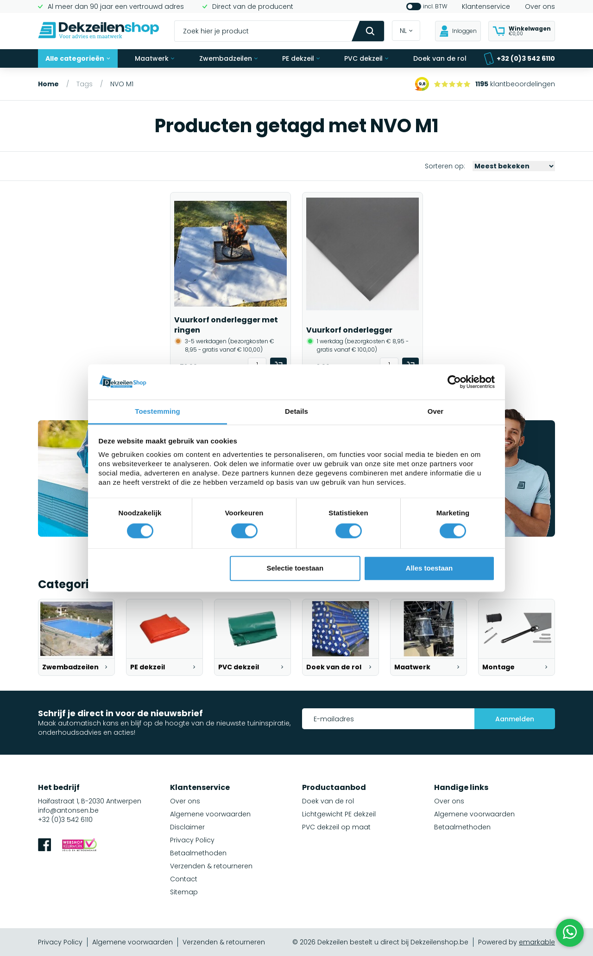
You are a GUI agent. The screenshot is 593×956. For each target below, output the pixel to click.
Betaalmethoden (198, 853)
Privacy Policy (192, 840)
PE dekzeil (301, 58)
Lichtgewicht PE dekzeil (339, 814)
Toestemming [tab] (157, 412)
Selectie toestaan (295, 568)
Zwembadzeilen (228, 58)
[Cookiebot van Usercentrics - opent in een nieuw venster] (454, 382)
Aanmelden (514, 719)
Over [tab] (436, 412)
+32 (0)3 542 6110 (519, 58)
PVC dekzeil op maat (336, 827)
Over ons (540, 6)
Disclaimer (187, 827)
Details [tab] (296, 412)
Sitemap (184, 892)
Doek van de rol (440, 58)
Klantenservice (486, 6)
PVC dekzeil (366, 58)
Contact (183, 879)
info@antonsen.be (68, 810)
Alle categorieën (77, 58)
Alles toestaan (429, 568)
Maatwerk (154, 58)
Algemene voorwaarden (210, 814)
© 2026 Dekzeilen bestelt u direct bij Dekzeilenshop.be (380, 942)
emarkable (537, 942)
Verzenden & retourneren (211, 866)
